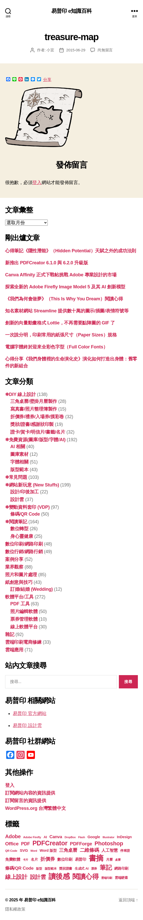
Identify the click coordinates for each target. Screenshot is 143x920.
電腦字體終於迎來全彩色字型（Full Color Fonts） (56, 346)
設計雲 (17, 499)
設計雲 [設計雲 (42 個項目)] (38, 877)
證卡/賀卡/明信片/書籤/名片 (37, 432)
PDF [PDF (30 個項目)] (25, 843)
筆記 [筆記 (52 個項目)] (106, 867)
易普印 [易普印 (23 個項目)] (80, 859)
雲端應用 (14, 649)
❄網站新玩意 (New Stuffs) (32, 484)
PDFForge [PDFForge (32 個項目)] (81, 843)
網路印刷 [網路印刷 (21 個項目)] (121, 868)
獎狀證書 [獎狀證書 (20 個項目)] (65, 868)
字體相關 (19, 461)
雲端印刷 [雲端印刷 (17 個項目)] (106, 877)
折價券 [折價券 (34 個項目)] (47, 859)
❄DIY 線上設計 (20, 394)
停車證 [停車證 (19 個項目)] (125, 851)
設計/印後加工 (24, 491)
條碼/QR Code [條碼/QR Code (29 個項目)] (19, 868)
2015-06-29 (75, 50)
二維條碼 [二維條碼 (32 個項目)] (89, 850)
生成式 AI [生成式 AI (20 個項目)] (82, 868)
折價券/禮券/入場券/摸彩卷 (37, 416)
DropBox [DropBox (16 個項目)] (70, 837)
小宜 (50, 50)
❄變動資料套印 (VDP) (27, 507)
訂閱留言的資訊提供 (25, 800)
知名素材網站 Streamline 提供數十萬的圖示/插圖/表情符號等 (67, 310)
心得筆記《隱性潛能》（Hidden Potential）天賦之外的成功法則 (70, 250)
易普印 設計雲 (27, 725)
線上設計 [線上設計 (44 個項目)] (16, 877)
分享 (47, 80)
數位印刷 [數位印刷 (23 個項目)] (64, 859)
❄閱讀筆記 (16, 521)
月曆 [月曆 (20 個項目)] (109, 859)
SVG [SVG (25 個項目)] (24, 850)
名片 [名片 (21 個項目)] (34, 859)
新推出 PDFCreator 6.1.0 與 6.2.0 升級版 (46, 262)
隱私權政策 (15, 909)
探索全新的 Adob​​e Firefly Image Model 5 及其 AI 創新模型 (65, 286)
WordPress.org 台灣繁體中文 (35, 808)
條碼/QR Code (25, 514)
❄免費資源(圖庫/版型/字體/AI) (35, 439)
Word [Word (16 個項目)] (34, 850)
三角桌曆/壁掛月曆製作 (33, 401)
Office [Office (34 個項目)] (11, 843)
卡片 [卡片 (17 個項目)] (25, 859)
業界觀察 (14, 567)
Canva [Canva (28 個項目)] (56, 836)
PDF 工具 (20, 603)
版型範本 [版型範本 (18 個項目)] (51, 868)
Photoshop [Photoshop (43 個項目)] (108, 843)
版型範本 (19, 469)
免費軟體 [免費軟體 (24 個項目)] (12, 859)
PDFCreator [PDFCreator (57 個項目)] (49, 843)
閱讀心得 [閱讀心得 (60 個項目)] (85, 876)
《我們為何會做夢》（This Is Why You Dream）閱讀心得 (64, 298)
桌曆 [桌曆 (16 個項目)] (117, 859)
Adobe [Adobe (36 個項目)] (13, 836)
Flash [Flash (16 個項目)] (81, 837)
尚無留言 (105, 50)
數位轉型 (19, 528)
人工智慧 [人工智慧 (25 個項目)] (109, 850)
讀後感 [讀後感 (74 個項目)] (59, 876)
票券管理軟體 (23, 619)
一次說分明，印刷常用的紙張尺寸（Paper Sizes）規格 (61, 334)
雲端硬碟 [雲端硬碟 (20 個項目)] (121, 878)
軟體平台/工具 (19, 596)
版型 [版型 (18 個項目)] (39, 868)
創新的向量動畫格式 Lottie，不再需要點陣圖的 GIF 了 (60, 322)
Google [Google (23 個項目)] (94, 837)
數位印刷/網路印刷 (24, 544)
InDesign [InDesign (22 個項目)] (124, 837)
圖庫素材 (19, 454)
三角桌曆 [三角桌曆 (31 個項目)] (68, 850)
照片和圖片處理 (21, 574)
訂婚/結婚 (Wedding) (31, 589)
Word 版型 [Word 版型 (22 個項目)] (48, 850)
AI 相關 (17, 446)
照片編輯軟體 (23, 611)
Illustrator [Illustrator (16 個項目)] (108, 837)
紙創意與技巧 (18, 582)
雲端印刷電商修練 (23, 642)
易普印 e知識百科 (71, 11)
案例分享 (14, 559)
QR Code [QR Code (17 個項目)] (11, 850)
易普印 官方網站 (29, 713)
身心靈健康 (21, 536)
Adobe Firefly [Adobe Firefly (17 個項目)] (32, 837)
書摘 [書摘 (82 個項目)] (96, 858)
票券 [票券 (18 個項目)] (94, 868)
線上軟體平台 (23, 626)
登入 (36, 182)
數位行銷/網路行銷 (24, 551)
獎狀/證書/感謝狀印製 (32, 424)
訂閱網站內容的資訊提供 (30, 793)
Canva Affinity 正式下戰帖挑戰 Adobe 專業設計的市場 (61, 274)
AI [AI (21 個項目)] (45, 837)
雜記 (9, 634)
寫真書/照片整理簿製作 (33, 409)
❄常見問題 (16, 477)
